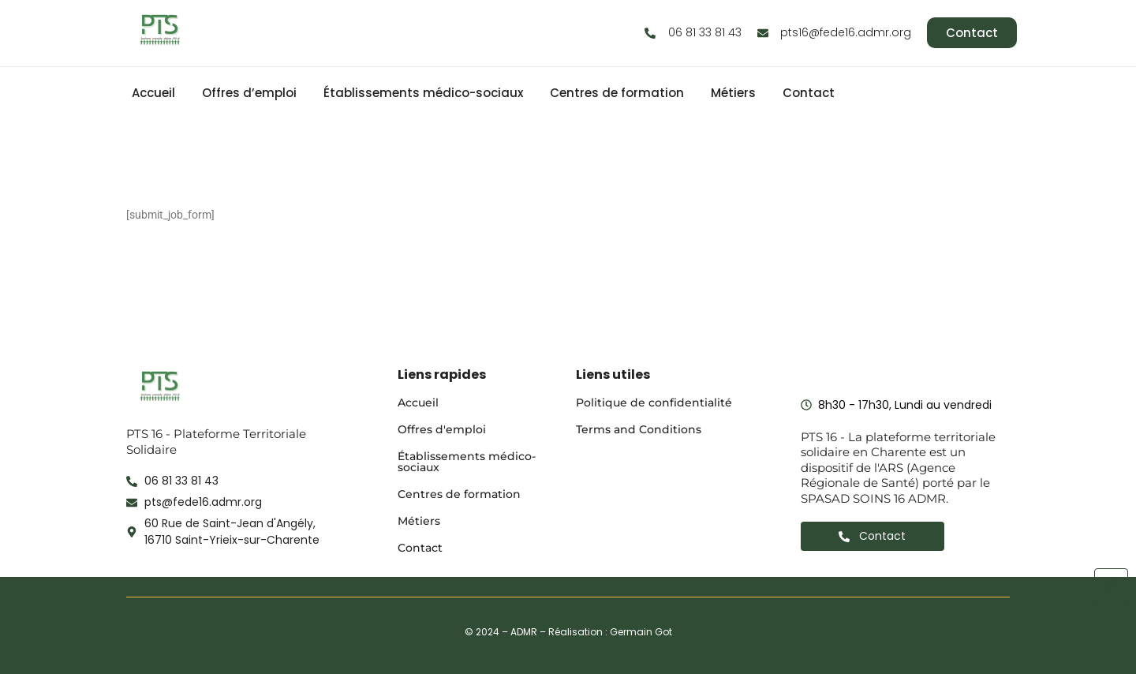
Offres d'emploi (442, 429)
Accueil (153, 92)
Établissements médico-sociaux (423, 92)
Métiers (733, 92)
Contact (809, 92)
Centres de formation (617, 92)
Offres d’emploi (249, 92)
